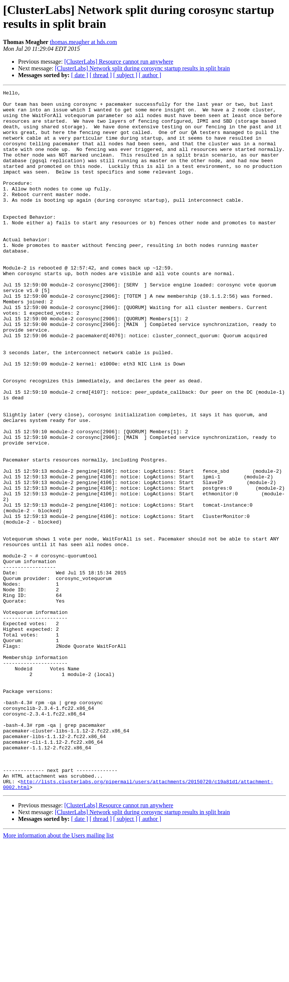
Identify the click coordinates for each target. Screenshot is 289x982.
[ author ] (150, 75)
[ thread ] (101, 75)
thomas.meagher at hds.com (83, 42)
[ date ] (79, 75)
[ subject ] (125, 75)
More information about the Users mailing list (58, 975)
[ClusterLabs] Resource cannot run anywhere (118, 61)
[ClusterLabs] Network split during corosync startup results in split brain (142, 68)
